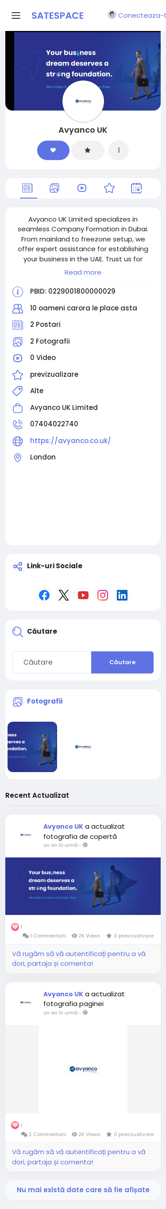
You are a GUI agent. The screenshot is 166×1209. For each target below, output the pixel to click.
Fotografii (44, 701)
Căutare (122, 662)
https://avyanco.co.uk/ (70, 440)
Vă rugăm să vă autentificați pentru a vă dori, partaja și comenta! (79, 958)
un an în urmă (60, 845)
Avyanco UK (83, 129)
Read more (83, 272)
